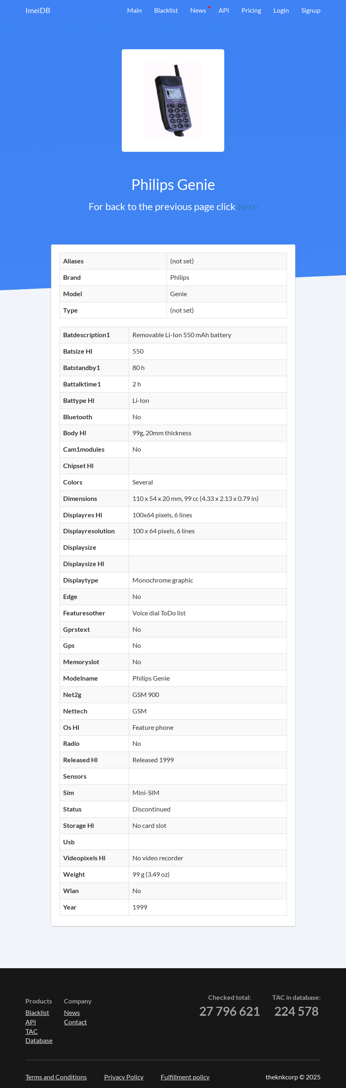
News (198, 10)
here (248, 206)
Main (134, 10)
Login (281, 10)
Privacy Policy (123, 1077)
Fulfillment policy (185, 1077)
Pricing (251, 10)
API (224, 10)
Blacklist (166, 10)
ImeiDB (37, 10)
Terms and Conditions (56, 1077)
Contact (75, 1022)
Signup (311, 10)
